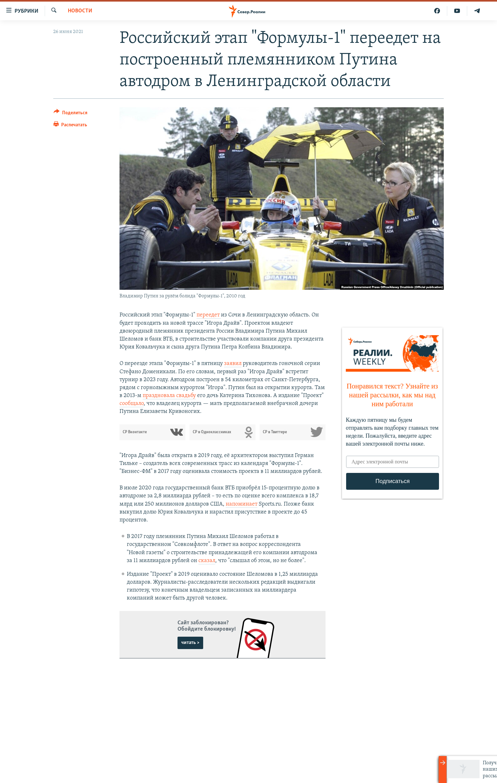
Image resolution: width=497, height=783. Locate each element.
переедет (209, 315)
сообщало (131, 404)
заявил (233, 364)
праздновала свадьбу (169, 396)
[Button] (70, 113)
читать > (190, 642)
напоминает (241, 504)
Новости (80, 11)
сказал (206, 561)
